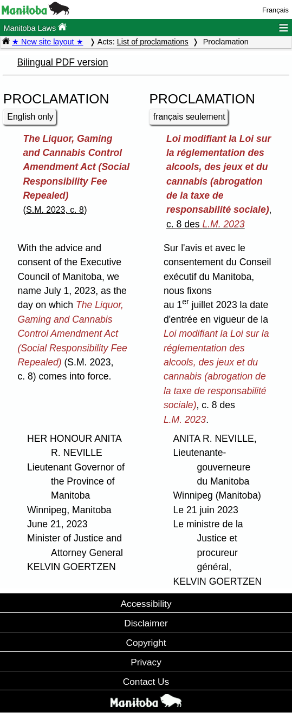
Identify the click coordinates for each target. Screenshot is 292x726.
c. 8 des (205, 224)
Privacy (146, 662)
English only (30, 116)
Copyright (146, 642)
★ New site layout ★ (47, 41)
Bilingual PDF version (62, 62)
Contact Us (146, 681)
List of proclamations (153, 41)
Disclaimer (146, 623)
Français (275, 10)
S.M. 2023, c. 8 (54, 209)
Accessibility (145, 603)
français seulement (189, 116)
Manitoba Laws (35, 27)
